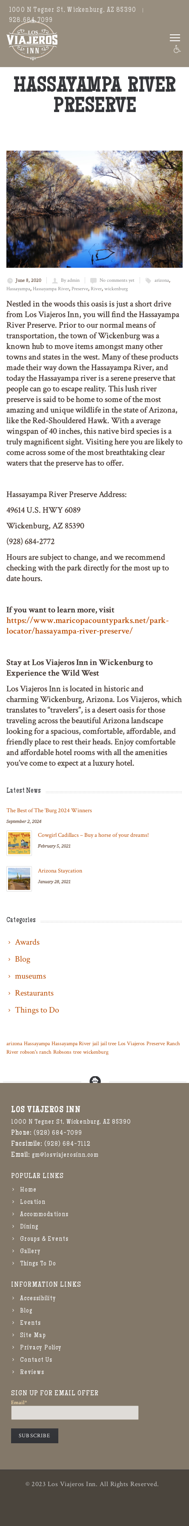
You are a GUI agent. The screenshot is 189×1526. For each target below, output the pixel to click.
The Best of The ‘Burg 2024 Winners (49, 810)
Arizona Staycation (60, 871)
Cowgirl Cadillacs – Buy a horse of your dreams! (93, 835)
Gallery (30, 1251)
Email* (75, 1410)
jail (95, 1043)
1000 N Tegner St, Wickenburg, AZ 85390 (72, 10)
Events (30, 1323)
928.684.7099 (31, 20)
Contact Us (36, 1360)
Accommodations (44, 1215)
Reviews (32, 1372)
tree (77, 1052)
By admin (70, 280)
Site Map (33, 1335)
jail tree (108, 1043)
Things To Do (38, 1264)
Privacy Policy (41, 1348)
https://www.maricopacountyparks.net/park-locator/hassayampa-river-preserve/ (87, 626)
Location (33, 1202)
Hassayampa (18, 289)
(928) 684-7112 (67, 1144)
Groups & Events (44, 1239)
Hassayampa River (51, 289)
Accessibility (38, 1299)
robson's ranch (36, 1052)
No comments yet (117, 280)
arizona (162, 280)
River (96, 289)
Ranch (173, 1043)
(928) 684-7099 (58, 1133)
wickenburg (116, 289)
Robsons (62, 1052)
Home (28, 1190)
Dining (29, 1227)
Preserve (80, 289)
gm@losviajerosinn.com (65, 1155)
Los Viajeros (131, 1043)
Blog (26, 1311)
